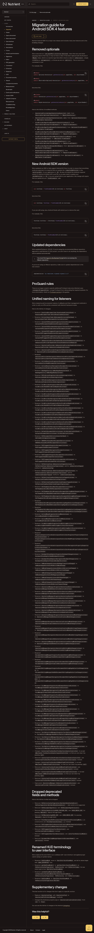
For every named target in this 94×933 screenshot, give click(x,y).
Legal (43, 930)
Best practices (10, 101)
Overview (6, 16)
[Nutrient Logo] (14, 4)
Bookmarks (9, 89)
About (32, 930)
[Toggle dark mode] (73, 4)
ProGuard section (55, 292)
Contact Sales (82, 4)
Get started (7, 20)
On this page (34, 12)
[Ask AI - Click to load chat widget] (89, 928)
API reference (8, 125)
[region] (60, 76)
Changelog (7, 118)
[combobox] (44, 36)
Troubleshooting (10, 104)
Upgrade (8, 29)
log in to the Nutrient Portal (54, 258)
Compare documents (12, 83)
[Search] (48, 4)
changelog (66, 905)
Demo (7, 110)
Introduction (9, 26)
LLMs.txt (6, 133)
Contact (38, 930)
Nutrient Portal (13, 139)
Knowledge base (10, 107)
